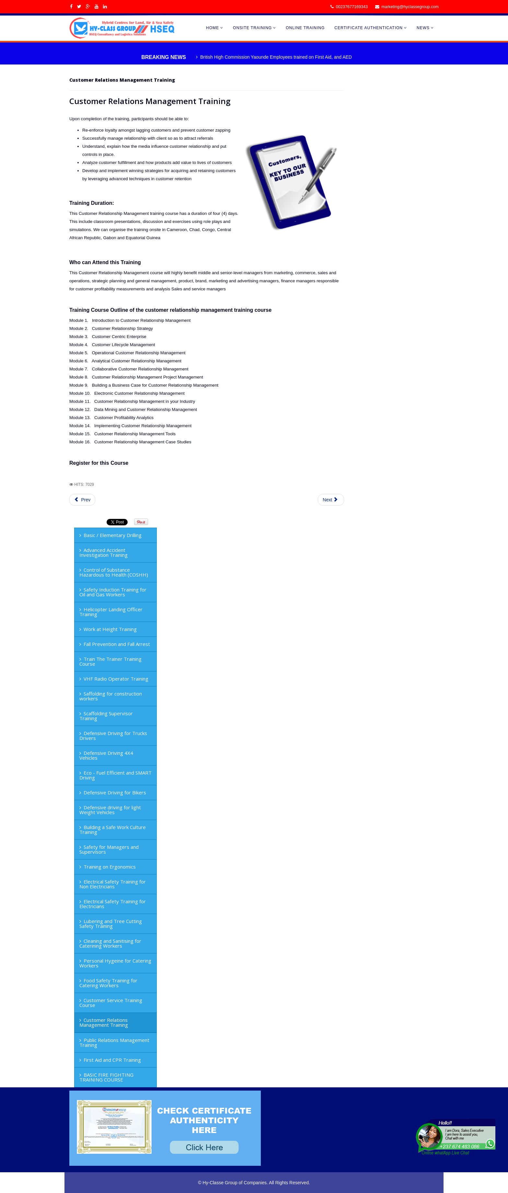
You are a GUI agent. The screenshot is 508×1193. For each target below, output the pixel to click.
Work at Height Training (110, 629)
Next (330, 499)
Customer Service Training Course (110, 1002)
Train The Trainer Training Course (110, 661)
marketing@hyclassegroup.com (410, 7)
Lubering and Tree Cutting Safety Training (110, 923)
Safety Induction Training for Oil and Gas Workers (112, 592)
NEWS (423, 28)
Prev (82, 499)
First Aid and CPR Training (112, 1060)
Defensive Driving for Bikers (115, 792)
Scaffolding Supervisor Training (106, 715)
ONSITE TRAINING (252, 28)
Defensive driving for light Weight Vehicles (110, 809)
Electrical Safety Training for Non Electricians (112, 884)
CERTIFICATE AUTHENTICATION (368, 28)
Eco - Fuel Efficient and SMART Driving (115, 775)
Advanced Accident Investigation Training (103, 552)
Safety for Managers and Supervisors (109, 849)
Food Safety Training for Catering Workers (108, 982)
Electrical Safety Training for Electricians (112, 903)
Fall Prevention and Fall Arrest (117, 644)
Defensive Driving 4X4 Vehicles (106, 755)
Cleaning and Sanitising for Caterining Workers (110, 943)
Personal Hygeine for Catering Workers (115, 963)
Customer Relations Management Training (103, 1022)
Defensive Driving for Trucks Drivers (113, 735)
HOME (212, 28)
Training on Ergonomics (110, 866)
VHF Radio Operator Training (116, 678)
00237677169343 (352, 7)
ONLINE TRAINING (305, 28)
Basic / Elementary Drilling (113, 535)
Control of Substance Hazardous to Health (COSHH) (113, 572)
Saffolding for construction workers (110, 696)
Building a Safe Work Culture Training (112, 829)
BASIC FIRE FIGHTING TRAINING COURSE (106, 1077)
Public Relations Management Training (114, 1042)
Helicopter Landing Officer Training (111, 611)
